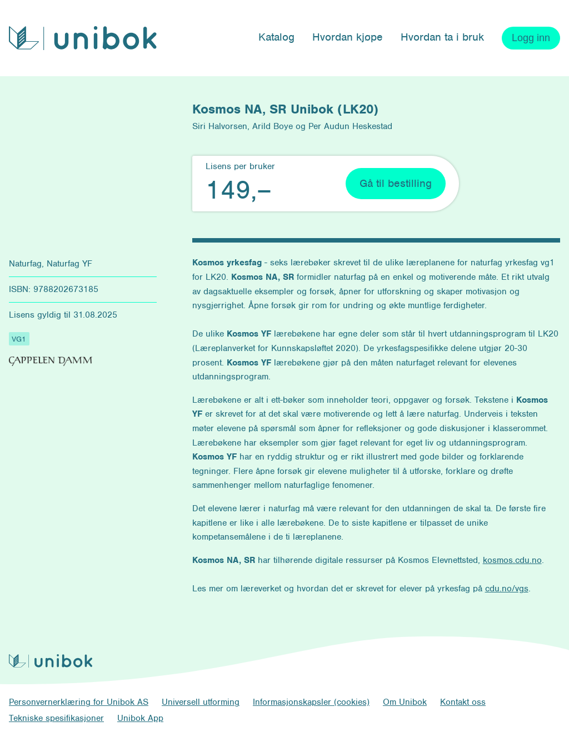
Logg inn (531, 37)
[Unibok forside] (83, 38)
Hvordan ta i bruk (442, 37)
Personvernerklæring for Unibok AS (78, 702)
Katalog (276, 37)
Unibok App (140, 718)
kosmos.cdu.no (512, 560)
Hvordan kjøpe (347, 37)
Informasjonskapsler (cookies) (311, 702)
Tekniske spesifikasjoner (56, 718)
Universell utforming (200, 702)
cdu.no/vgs (506, 588)
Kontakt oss (463, 702)
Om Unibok (405, 702)
